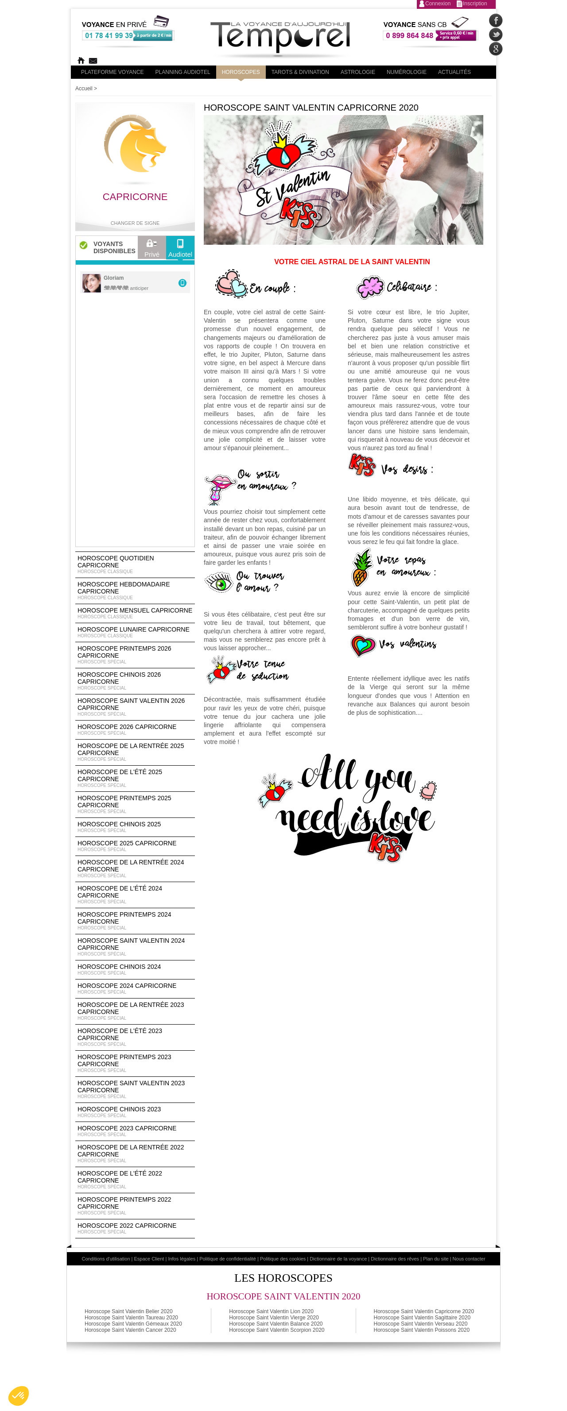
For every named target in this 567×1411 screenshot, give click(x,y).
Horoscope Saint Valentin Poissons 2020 (422, 1330)
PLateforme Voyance (112, 72)
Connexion (437, 3)
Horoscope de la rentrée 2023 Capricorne (135, 1011)
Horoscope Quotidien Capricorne (135, 565)
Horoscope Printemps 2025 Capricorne (135, 804)
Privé (151, 250)
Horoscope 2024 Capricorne (135, 988)
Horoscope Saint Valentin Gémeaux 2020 (133, 1324)
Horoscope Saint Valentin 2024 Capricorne (135, 947)
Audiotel (180, 250)
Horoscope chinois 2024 (135, 969)
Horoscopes (241, 72)
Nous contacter (469, 1258)
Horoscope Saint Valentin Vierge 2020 (273, 1318)
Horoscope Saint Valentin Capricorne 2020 (424, 1311)
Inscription (475, 3)
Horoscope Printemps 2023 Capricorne (135, 1063)
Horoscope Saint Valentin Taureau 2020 (131, 1318)
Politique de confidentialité (227, 1258)
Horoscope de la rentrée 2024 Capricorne (135, 869)
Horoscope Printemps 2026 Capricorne (135, 655)
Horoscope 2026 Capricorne (135, 729)
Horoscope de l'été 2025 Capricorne (135, 778)
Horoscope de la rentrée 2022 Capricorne (135, 1154)
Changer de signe (135, 223)
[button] (18, 1396)
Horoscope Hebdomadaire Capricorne (135, 591)
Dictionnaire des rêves (395, 1258)
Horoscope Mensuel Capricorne (135, 613)
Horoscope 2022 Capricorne (135, 1228)
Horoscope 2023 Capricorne (135, 1131)
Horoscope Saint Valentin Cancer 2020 (130, 1330)
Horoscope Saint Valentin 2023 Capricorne (135, 1089)
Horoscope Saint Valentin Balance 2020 (275, 1324)
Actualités (454, 72)
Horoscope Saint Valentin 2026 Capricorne (135, 707)
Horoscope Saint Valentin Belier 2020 (129, 1311)
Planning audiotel (182, 72)
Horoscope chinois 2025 (135, 827)
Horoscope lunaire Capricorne (135, 632)
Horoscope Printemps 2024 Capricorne (135, 921)
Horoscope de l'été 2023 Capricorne (135, 1037)
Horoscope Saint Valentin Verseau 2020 (421, 1324)
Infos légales (181, 1258)
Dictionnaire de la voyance (338, 1258)
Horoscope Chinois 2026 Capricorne (135, 681)
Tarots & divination (300, 72)
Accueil (84, 88)
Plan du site (435, 1258)
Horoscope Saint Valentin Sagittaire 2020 (422, 1318)
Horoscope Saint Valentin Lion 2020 (271, 1311)
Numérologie (407, 72)
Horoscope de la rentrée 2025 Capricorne (135, 752)
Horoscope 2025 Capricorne (135, 846)
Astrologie (358, 72)
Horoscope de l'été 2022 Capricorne (135, 1180)
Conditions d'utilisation (106, 1258)
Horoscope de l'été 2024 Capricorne (135, 895)
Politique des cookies (283, 1258)
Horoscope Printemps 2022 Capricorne (135, 1206)
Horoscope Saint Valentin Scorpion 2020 (276, 1330)
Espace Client (149, 1258)
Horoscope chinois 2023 (135, 1112)
